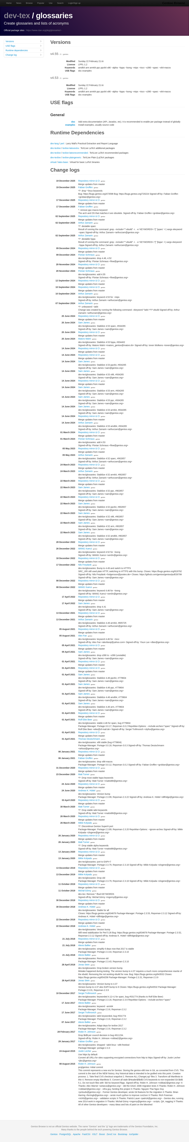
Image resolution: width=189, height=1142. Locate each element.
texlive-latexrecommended (75, 153)
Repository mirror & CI (89, 181)
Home (9, 3)
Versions (24, 41)
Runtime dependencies (24, 50)
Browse (29, 3)
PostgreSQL (65, 1134)
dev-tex (17, 15)
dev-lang (54, 143)
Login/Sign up (74, 3)
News (18, 3)
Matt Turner (83, 774)
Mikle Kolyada (85, 823)
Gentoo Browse (173, 3)
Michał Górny (84, 890)
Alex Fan (82, 635)
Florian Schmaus (86, 255)
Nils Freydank (85, 565)
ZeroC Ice (111, 1134)
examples (70, 125)
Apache (76, 1134)
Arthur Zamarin (85, 223)
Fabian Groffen (85, 187)
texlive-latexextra (71, 148)
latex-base (63, 162)
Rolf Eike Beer (85, 719)
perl (62, 143)
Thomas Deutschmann (89, 739)
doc (73, 121)
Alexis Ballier (84, 945)
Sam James (84, 322)
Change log (24, 54)
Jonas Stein (84, 964)
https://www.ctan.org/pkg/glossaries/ (43, 30)
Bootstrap (122, 1134)
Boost (102, 1134)
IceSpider (133, 1134)
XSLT (94, 1134)
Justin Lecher (84, 1051)
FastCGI (86, 1134)
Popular (40, 3)
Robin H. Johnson (86, 1032)
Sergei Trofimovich (87, 993)
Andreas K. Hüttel (86, 790)
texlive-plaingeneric (72, 157)
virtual (53, 162)
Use (50, 3)
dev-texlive (55, 148)
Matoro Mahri (84, 339)
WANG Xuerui (85, 548)
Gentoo (53, 1134)
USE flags (24, 45)
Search (60, 3)
